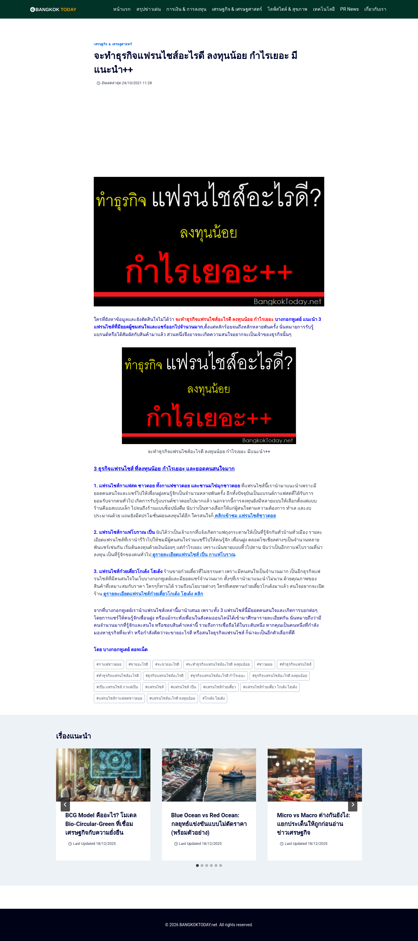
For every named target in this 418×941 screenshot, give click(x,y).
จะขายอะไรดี (167, 664)
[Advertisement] (209, 131)
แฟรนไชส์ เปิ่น (183, 687)
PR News (349, 9)
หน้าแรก (122, 9)
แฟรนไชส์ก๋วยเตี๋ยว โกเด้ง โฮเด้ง (270, 687)
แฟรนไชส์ (154, 687)
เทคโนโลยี (324, 9)
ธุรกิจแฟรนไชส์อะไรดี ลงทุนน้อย (279, 676)
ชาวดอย (265, 664)
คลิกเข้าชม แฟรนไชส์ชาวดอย (245, 515)
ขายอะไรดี (138, 664)
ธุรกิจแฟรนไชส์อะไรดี (164, 676)
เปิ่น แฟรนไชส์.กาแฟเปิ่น (117, 687)
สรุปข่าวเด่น (148, 9)
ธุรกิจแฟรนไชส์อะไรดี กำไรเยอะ (217, 676)
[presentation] (103, 775)
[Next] (352, 804)
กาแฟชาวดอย (109, 664)
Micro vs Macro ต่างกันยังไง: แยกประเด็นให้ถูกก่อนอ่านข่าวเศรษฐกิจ (313, 824)
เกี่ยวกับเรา (375, 9)
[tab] (197, 865)
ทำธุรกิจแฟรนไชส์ (295, 664)
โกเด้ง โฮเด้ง (213, 698)
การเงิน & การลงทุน (186, 9)
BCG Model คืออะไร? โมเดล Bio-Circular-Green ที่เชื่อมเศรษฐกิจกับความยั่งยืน (101, 824)
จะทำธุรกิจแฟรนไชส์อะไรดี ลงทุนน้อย (218, 664)
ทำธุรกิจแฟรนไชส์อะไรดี (117, 676)
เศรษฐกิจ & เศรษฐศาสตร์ (237, 9)
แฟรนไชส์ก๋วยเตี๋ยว (219, 687)
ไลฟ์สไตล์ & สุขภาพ (287, 9)
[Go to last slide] (65, 804)
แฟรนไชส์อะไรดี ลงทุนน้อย (172, 698)
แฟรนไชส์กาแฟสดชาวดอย (119, 698)
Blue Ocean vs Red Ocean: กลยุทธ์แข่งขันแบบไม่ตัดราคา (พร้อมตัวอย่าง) (209, 824)
